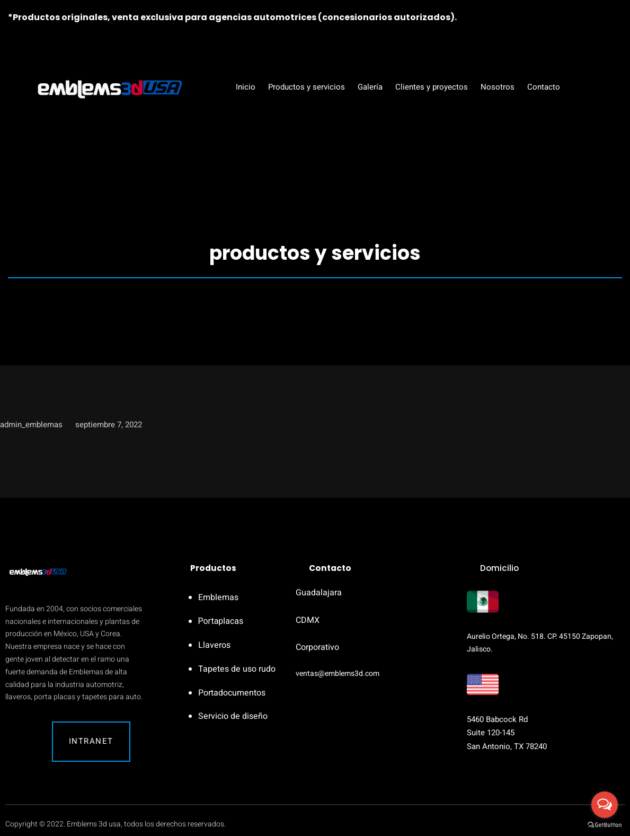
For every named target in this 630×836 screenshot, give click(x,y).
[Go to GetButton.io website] (605, 825)
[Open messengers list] (604, 804)
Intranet (91, 741)
